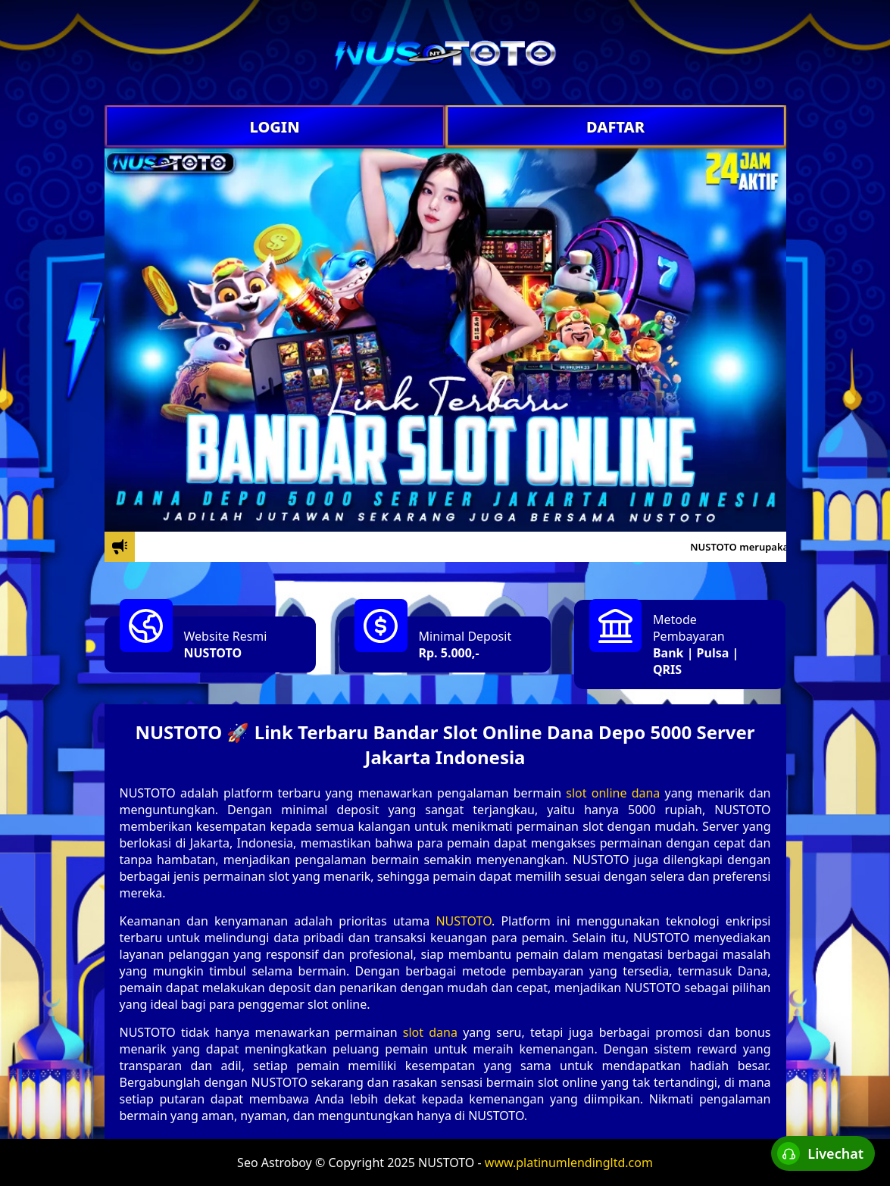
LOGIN (274, 127)
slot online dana (613, 793)
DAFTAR (615, 127)
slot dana (430, 1032)
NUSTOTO (213, 652)
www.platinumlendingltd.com (569, 1162)
